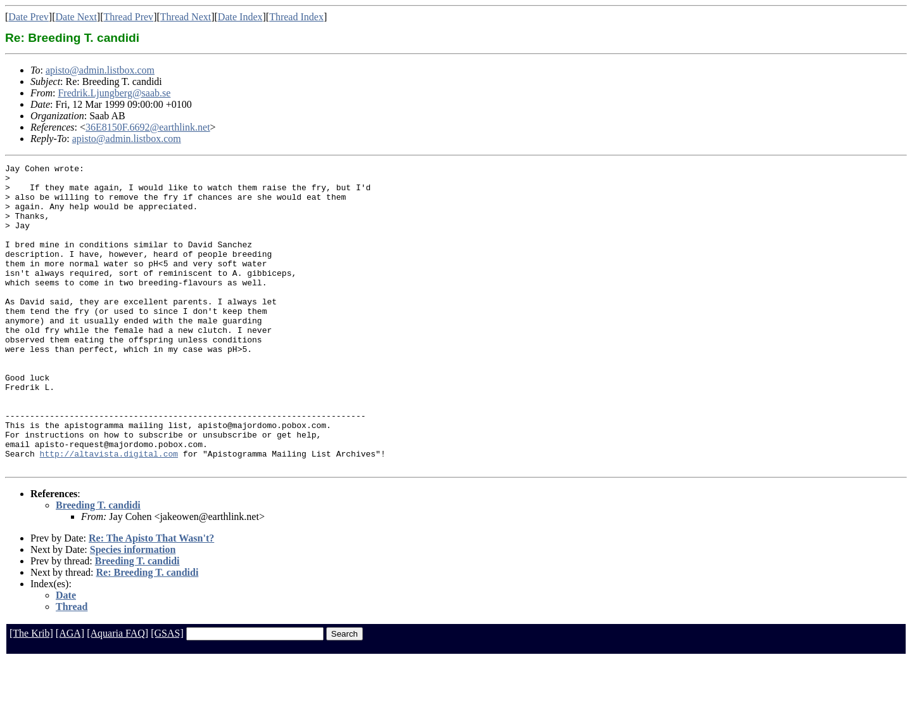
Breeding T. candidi (98, 566)
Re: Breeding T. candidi (147, 633)
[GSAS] (167, 694)
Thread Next (185, 16)
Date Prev (28, 16)
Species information (133, 610)
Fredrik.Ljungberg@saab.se (114, 93)
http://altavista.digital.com (109, 512)
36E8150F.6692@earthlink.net (148, 127)
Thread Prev (128, 16)
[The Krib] (31, 694)
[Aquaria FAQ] (117, 694)
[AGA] (70, 694)
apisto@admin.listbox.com (100, 70)
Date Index (240, 16)
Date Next (76, 16)
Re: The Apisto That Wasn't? (151, 599)
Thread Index (296, 16)
